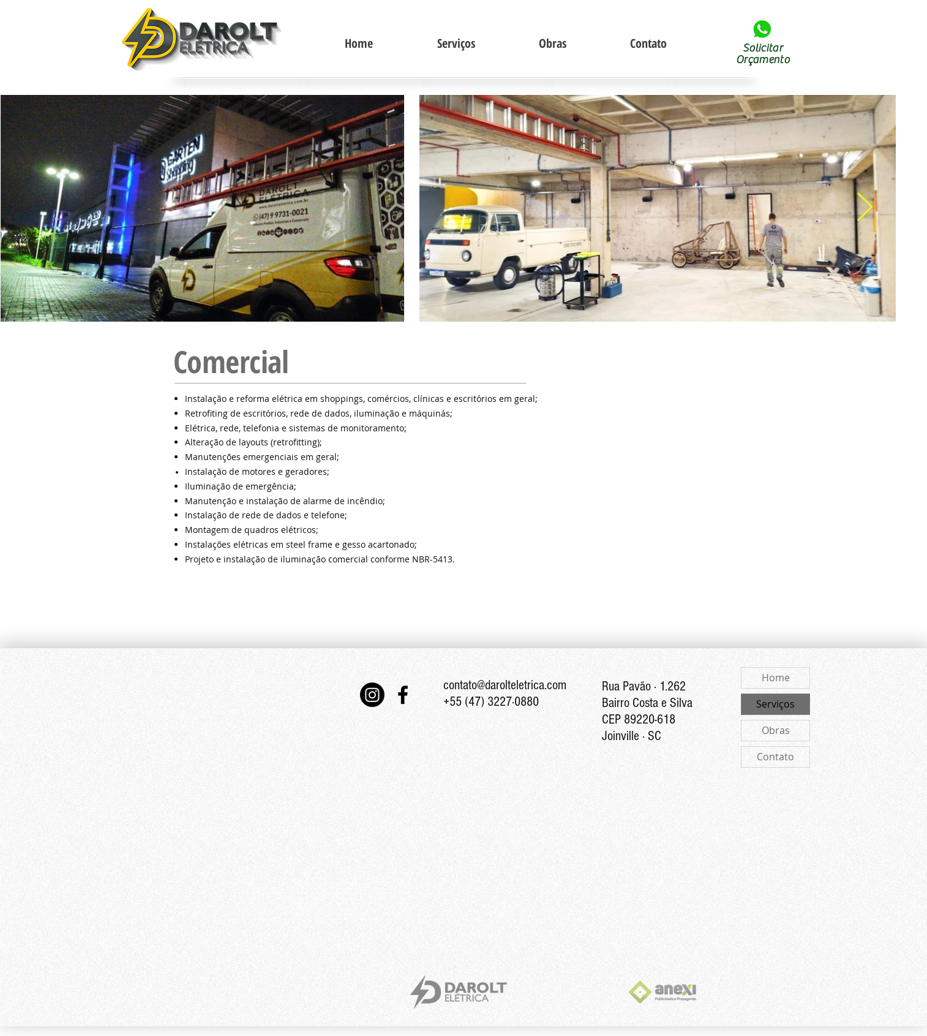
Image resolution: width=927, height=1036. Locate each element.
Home (776, 677)
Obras (776, 730)
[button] (455, 43)
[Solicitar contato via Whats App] (762, 29)
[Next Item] (864, 208)
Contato (775, 756)
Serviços (775, 704)
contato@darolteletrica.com (504, 685)
